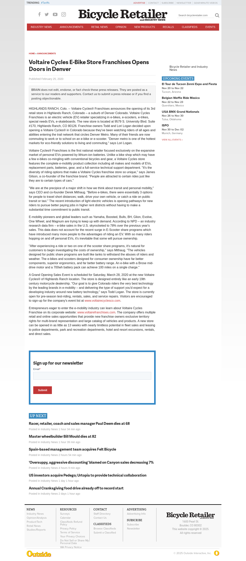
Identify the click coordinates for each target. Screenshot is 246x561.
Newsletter (184, 3)
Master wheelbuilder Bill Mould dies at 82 (62, 436)
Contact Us (100, 517)
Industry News (41, 27)
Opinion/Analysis (37, 517)
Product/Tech (34, 521)
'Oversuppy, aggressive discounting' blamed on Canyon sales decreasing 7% (91, 462)
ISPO (165, 125)
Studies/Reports (36, 529)
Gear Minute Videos (206, 3)
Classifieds (189, 27)
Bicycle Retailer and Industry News (189, 68)
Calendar (65, 517)
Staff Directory (102, 513)
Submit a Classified (105, 532)
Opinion (121, 27)
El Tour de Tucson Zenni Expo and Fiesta (189, 84)
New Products (144, 27)
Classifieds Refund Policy (71, 523)
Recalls (168, 27)
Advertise (139, 3)
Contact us (90, 94)
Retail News (99, 27)
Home (32, 53)
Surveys (65, 513)
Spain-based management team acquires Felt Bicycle (72, 449)
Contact (153, 3)
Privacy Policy (68, 528)
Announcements (71, 27)
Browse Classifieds (105, 528)
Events (210, 27)
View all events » (172, 139)
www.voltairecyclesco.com (102, 300)
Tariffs (46, 2)
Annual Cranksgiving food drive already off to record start (76, 488)
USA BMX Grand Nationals (180, 112)
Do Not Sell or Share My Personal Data (74, 542)
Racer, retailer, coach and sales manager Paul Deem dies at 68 (79, 423)
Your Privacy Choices (72, 536)
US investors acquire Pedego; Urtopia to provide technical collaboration (87, 475)
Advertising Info (136, 513)
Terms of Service (70, 532)
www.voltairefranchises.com (96, 312)
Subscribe (168, 3)
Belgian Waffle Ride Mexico (181, 98)
